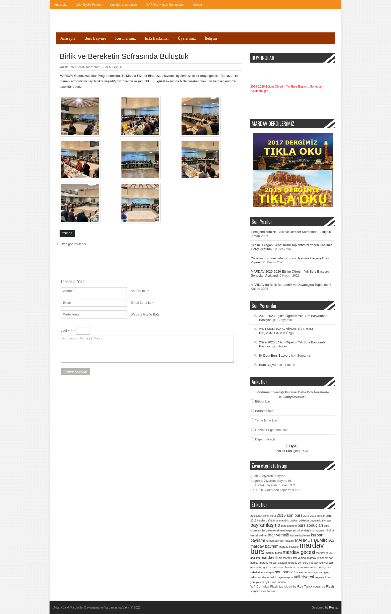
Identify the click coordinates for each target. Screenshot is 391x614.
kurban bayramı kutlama (280, 540)
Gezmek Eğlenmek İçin (272, 430)
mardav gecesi (299, 552)
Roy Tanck (304, 586)
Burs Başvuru (95, 38)
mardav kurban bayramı (273, 562)
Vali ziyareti (304, 577)
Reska (333, 607)
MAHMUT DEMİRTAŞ (314, 540)
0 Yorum (116, 66)
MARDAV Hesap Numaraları (165, 4)
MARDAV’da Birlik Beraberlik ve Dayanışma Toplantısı (290, 285)
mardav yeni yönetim (321, 562)
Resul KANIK (77, 66)
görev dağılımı (305, 530)
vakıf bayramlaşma (282, 577)
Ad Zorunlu (139, 291)
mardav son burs (298, 562)
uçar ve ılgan (321, 572)
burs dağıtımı (289, 525)
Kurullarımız (125, 38)
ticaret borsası (304, 572)
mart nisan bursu (282, 567)
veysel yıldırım (323, 577)
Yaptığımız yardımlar (123, 4)
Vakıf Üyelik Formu (88, 4)
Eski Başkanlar (157, 38)
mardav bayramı (289, 546)
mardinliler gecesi (260, 567)
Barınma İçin (264, 411)
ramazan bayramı (320, 567)
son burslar (285, 572)
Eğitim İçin (262, 401)
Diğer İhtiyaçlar (266, 439)
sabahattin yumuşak (262, 572)
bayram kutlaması (320, 520)
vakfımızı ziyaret (260, 577)
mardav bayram (264, 546)
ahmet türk (282, 520)
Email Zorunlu (141, 303)
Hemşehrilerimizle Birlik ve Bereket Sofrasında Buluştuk (291, 232)
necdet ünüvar (301, 567)
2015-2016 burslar (314, 515)
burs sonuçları (310, 525)
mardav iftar (271, 557)
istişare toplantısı (300, 535)
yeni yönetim (257, 582)
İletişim (197, 4)
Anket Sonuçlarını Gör (293, 451)
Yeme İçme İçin (266, 420)
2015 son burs (289, 515)
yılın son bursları (276, 582)
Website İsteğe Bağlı (145, 314)
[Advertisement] (146, 258)
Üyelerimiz (187, 38)
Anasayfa (60, 4)
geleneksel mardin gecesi (281, 530)
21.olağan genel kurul (263, 515)
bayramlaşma (265, 525)
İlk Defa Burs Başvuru (275, 355)
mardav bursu (274, 552)
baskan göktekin (299, 520)
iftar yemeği (278, 535)
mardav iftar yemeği (294, 557)
